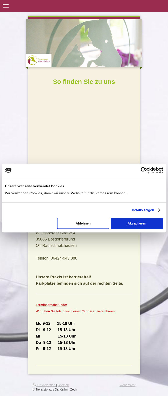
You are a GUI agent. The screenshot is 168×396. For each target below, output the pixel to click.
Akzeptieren (137, 223)
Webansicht (128, 385)
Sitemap (63, 385)
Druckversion (44, 385)
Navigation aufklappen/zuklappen (84, 6)
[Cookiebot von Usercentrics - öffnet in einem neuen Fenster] (144, 170)
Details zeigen (143, 210)
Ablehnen (83, 223)
